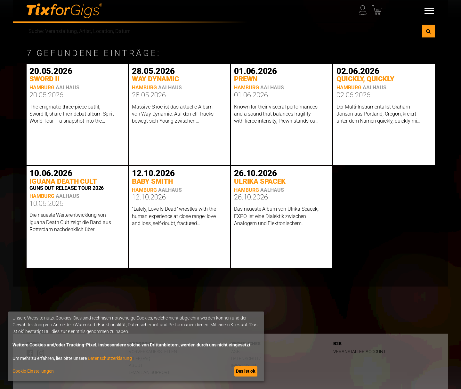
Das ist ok (245, 371)
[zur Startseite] (64, 11)
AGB (235, 351)
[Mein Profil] (365, 8)
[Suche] (428, 31)
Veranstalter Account (359, 351)
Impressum (243, 365)
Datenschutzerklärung (110, 358)
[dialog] (136, 346)
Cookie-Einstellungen (33, 371)
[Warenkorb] (378, 8)
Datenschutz (246, 358)
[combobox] (224, 31)
